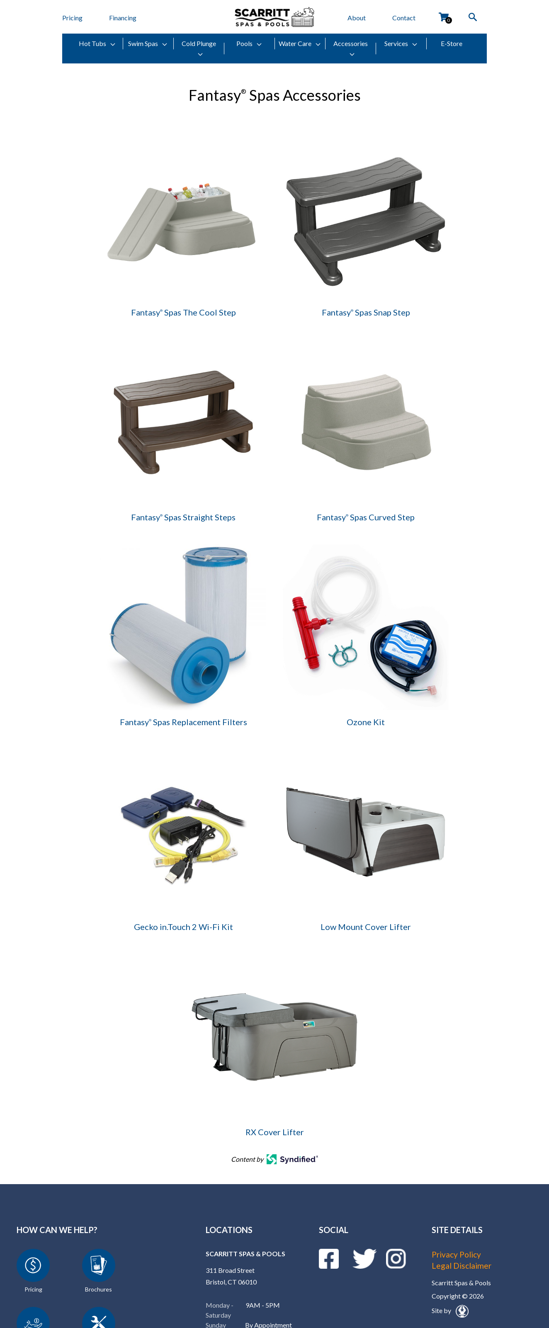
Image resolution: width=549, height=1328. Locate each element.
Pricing (72, 18)
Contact (403, 18)
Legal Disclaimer (463, 1266)
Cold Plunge (199, 48)
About (356, 18)
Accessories (350, 48)
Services (401, 43)
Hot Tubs (97, 43)
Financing (122, 18)
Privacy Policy (458, 1254)
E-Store (451, 43)
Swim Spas (148, 43)
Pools (249, 43)
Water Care (300, 43)
